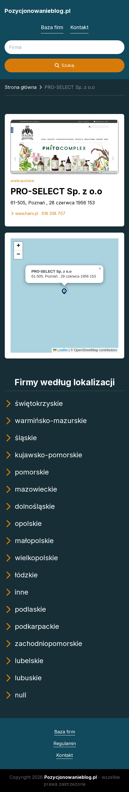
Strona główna (21, 87)
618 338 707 (53, 213)
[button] (64, 291)
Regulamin (64, 743)
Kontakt (79, 27)
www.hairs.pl (24, 213)
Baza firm (52, 27)
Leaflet (60, 350)
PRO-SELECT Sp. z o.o (56, 191)
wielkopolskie (22, 181)
